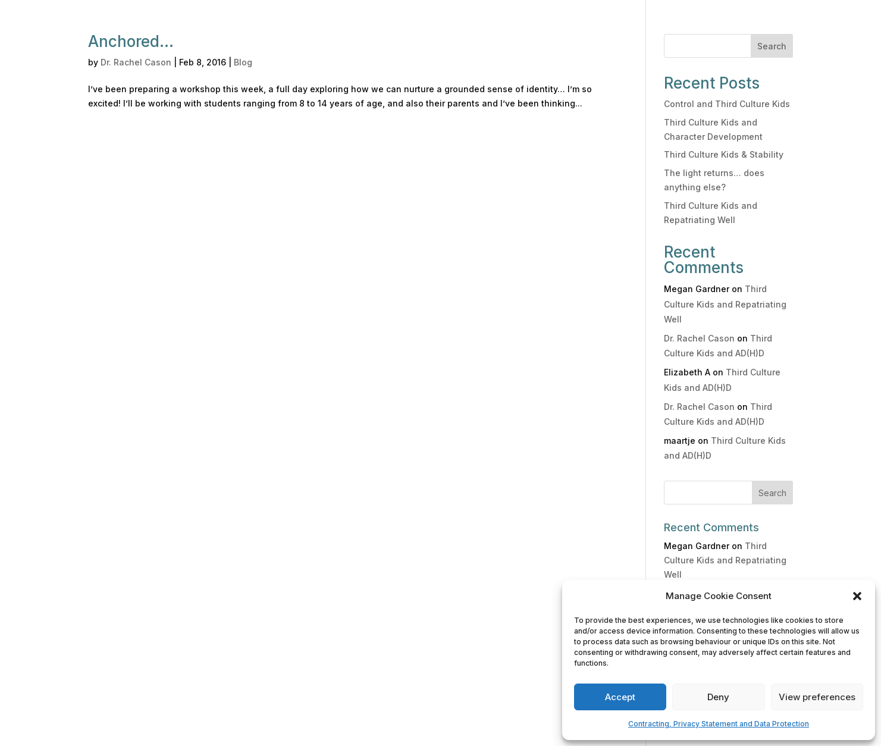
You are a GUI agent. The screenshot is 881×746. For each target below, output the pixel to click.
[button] (857, 596)
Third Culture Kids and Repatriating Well (725, 304)
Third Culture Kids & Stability (723, 154)
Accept (620, 697)
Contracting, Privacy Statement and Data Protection (718, 723)
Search (771, 46)
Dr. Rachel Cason (136, 62)
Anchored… (131, 41)
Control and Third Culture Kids (727, 104)
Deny (718, 697)
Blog (243, 62)
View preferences (817, 697)
